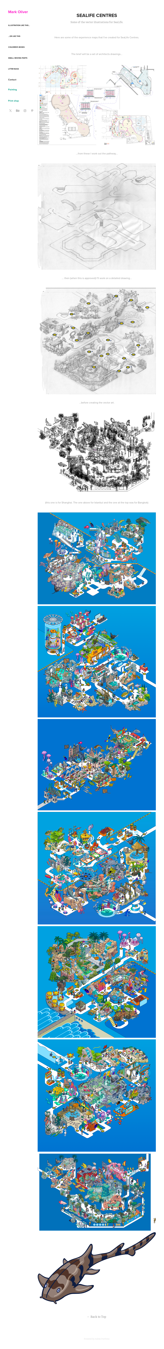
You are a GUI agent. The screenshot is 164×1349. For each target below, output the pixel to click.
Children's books (16, 47)
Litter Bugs (13, 69)
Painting (12, 89)
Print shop (13, 100)
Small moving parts (17, 58)
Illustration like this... (19, 25)
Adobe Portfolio (102, 1339)
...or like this (14, 36)
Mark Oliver (18, 12)
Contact (12, 79)
